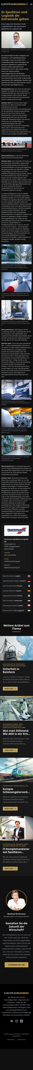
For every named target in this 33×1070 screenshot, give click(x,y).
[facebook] (11, 1021)
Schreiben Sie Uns (16, 965)
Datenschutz (22, 1039)
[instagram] (16, 1021)
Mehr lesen (10, 689)
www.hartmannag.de (12, 567)
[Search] (27, 4)
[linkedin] (21, 1021)
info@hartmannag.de (12, 561)
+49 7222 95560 (10, 555)
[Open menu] (30, 4)
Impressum (11, 1039)
